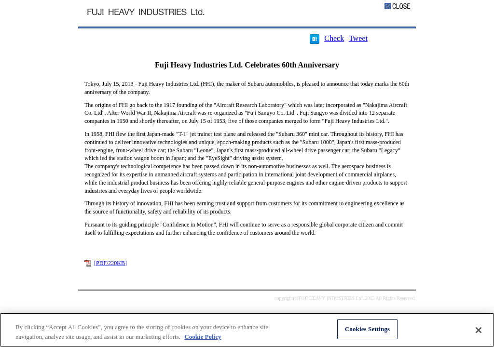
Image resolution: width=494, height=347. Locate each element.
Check (334, 38)
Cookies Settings (367, 329)
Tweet (358, 38)
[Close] (478, 330)
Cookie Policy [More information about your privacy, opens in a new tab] (202, 336)
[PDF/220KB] (110, 263)
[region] (247, 330)
